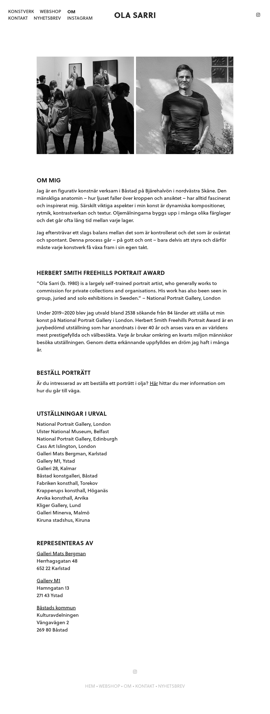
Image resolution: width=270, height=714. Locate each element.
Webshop (50, 11)
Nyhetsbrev (47, 18)
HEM (90, 686)
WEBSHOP (109, 686)
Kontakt (18, 18)
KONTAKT (144, 686)
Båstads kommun (56, 607)
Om (71, 11)
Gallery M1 (48, 580)
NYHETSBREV (171, 686)
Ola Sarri (135, 14)
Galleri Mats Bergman (61, 553)
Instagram (80, 18)
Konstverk (21, 11)
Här (154, 383)
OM (128, 686)
